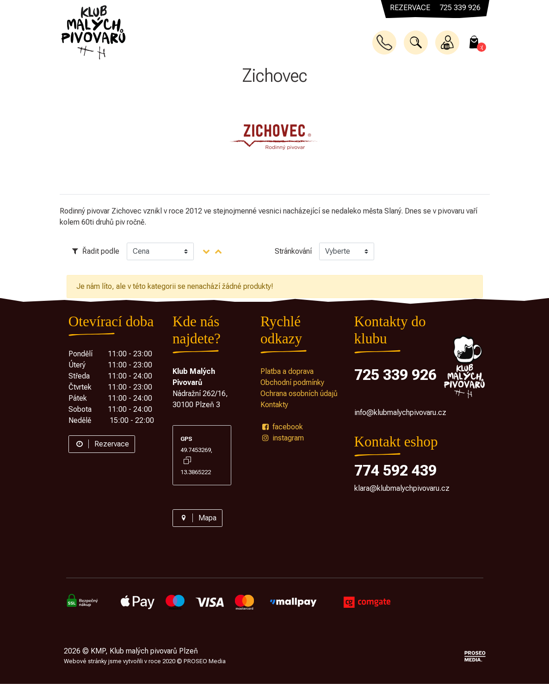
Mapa (197, 517)
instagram (282, 438)
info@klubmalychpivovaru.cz (400, 412)
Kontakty (274, 404)
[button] (416, 43)
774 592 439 (395, 470)
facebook (281, 426)
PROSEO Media (205, 661)
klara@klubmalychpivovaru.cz (402, 488)
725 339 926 (395, 375)
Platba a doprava (287, 371)
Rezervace (101, 444)
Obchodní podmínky (292, 382)
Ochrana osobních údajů (299, 393)
